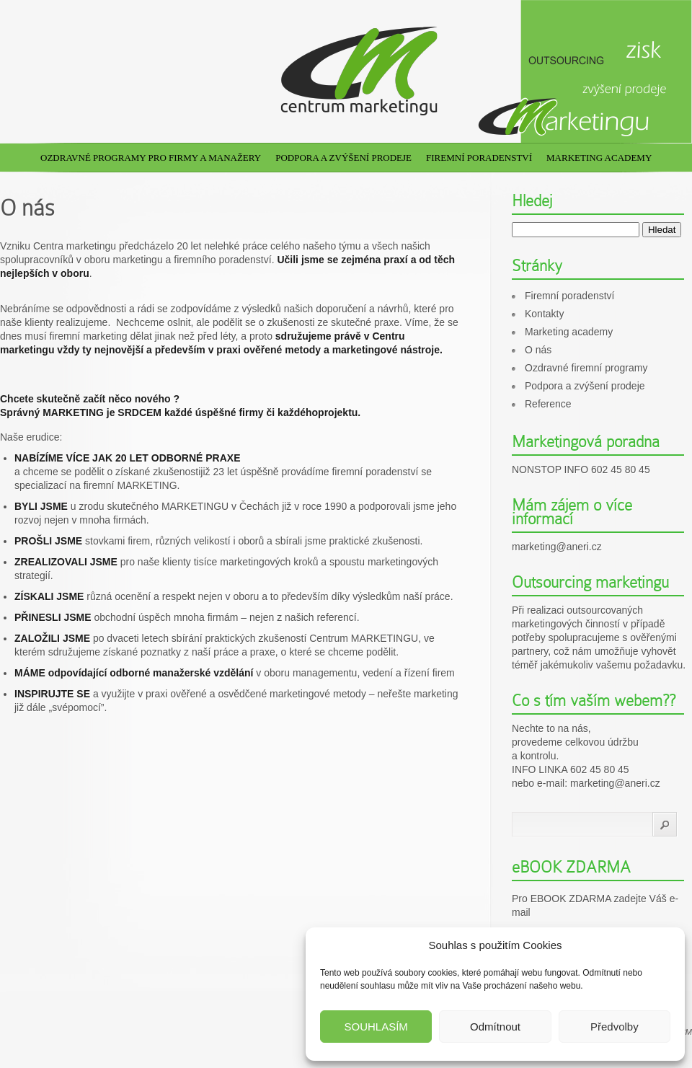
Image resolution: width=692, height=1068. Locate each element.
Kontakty (544, 313)
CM (686, 1032)
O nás (538, 350)
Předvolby (614, 1026)
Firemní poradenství (479, 157)
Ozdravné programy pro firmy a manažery (150, 157)
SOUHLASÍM (375, 1026)
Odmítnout (495, 1026)
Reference (548, 404)
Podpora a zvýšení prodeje (343, 157)
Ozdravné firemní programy (586, 368)
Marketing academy (599, 157)
